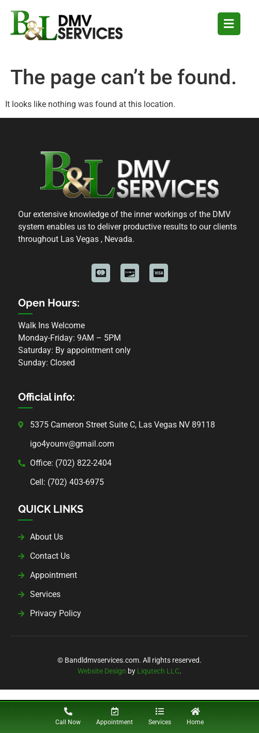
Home (195, 722)
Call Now (68, 722)
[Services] (160, 711)
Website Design (102, 671)
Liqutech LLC (158, 671)
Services (159, 722)
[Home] (195, 711)
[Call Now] (68, 711)
